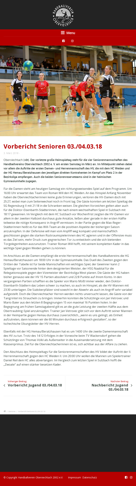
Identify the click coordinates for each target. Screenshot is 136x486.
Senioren (12, 411)
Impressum (74, 477)
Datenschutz (89, 477)
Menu (68, 32)
